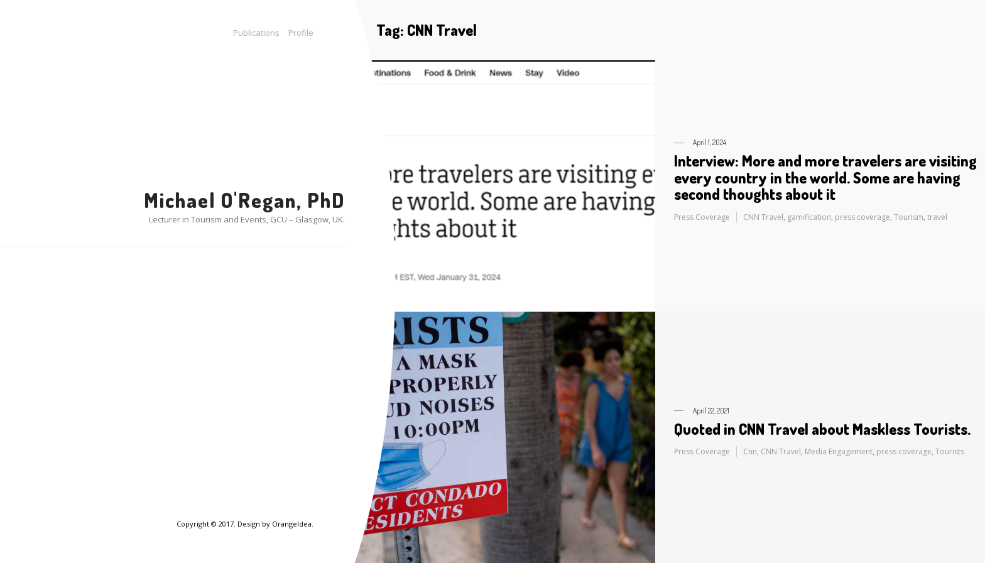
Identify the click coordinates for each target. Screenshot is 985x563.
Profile (300, 32)
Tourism (908, 217)
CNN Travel (763, 217)
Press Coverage (702, 217)
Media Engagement (839, 451)
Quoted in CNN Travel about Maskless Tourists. (822, 429)
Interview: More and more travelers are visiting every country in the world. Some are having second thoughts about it (825, 177)
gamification (809, 217)
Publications (256, 32)
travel (937, 217)
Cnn (750, 451)
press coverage (862, 217)
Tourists (949, 451)
